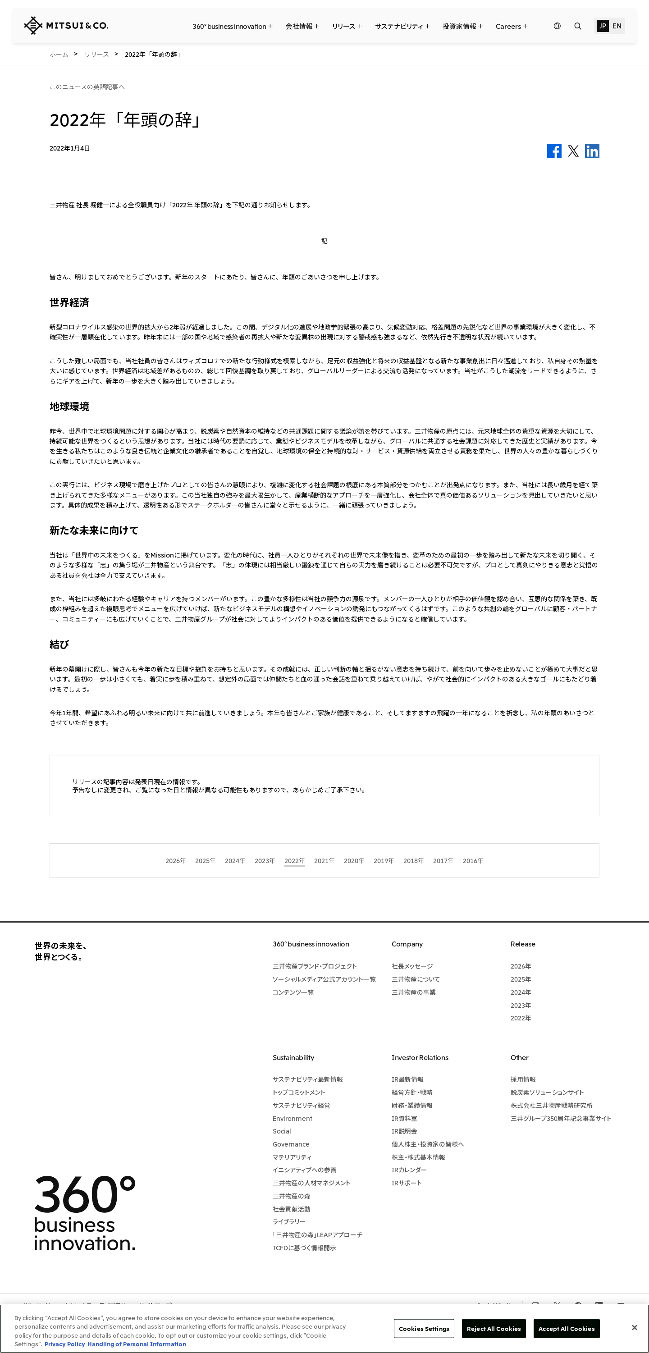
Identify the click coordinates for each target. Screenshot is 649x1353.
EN (616, 25)
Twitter (573, 151)
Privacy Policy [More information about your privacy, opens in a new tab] (65, 1343)
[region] (324, 1328)
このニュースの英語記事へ (87, 86)
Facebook (554, 151)
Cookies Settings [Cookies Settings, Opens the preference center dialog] (424, 1328)
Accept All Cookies (566, 1328)
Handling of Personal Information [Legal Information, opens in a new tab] (136, 1343)
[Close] (634, 1327)
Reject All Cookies (494, 1328)
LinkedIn (592, 151)
